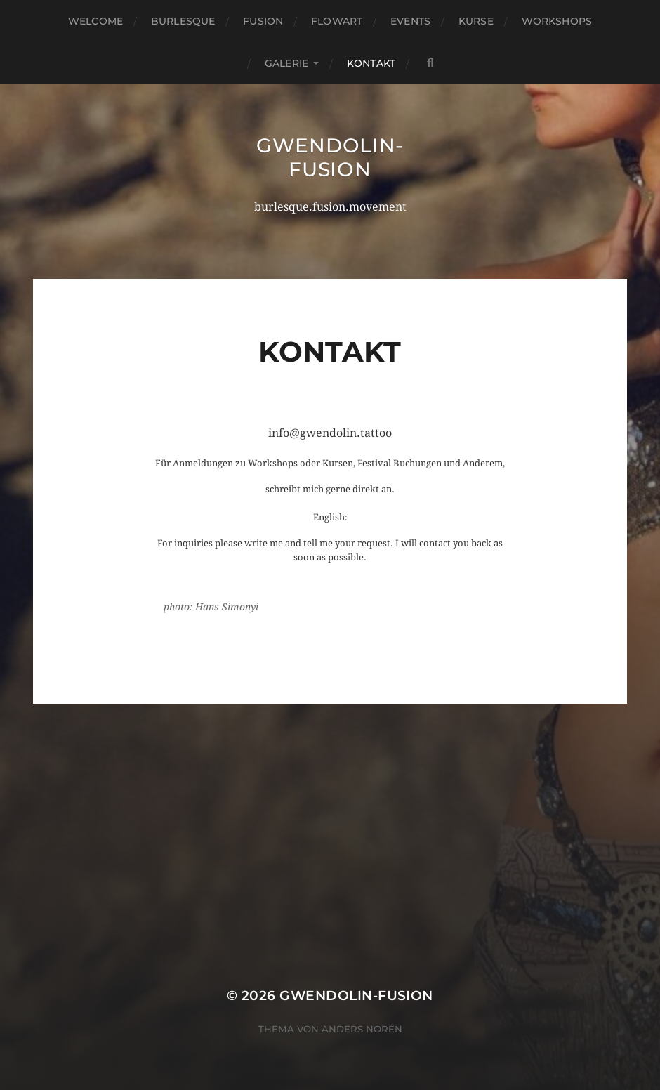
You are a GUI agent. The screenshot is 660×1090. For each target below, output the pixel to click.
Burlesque (183, 21)
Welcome (95, 21)
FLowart (336, 21)
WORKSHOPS (557, 21)
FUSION (263, 21)
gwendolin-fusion (330, 157)
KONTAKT (371, 63)
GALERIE (286, 63)
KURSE (476, 21)
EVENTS (410, 21)
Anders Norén (362, 1029)
